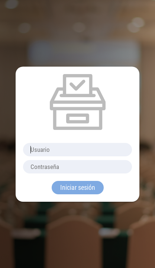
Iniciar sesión (77, 187)
